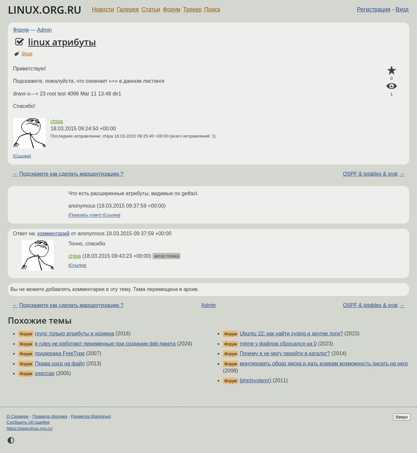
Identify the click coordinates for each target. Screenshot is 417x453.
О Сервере (18, 416)
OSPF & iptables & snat (370, 174)
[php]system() (255, 380)
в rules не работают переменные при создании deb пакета (105, 343)
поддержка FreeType (60, 353)
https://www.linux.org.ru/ (29, 428)
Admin (44, 30)
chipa (56, 121)
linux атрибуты (62, 42)
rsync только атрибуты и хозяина (74, 333)
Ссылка (22, 155)
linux (27, 53)
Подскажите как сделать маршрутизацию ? (71, 174)
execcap (44, 373)
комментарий (53, 233)
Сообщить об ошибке (28, 422)
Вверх (402, 417)
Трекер (192, 9)
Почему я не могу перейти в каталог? (285, 353)
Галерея (128, 9)
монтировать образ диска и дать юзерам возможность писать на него (324, 363)
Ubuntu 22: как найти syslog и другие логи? (291, 333)
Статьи (150, 9)
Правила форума (50, 416)
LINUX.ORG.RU (44, 10)
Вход (402, 9)
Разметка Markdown (91, 416)
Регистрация (374, 9)
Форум (171, 9)
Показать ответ (85, 215)
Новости (103, 9)
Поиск (212, 9)
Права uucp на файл (60, 363)
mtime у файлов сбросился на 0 (278, 343)
